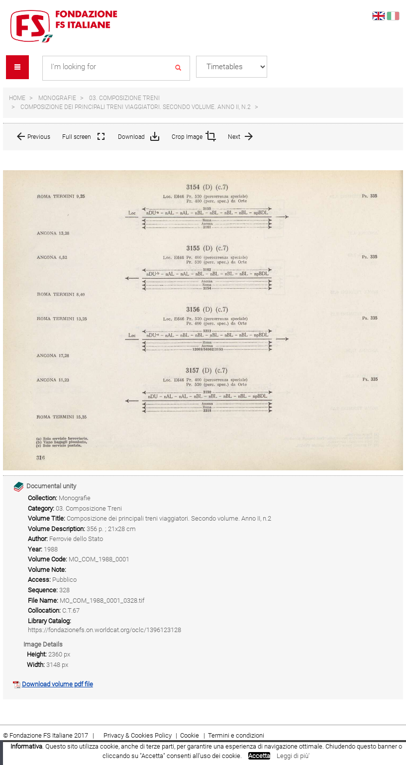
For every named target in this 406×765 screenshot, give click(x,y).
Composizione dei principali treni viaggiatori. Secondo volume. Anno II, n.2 (135, 107)
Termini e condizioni (236, 735)
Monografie (57, 98)
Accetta (259, 756)
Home (17, 98)
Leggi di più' (293, 756)
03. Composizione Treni (124, 98)
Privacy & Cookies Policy (137, 735)
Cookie (190, 735)
